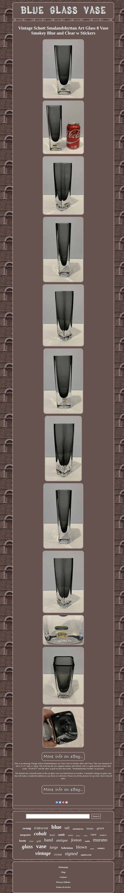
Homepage (63, 867)
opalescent (86, 854)
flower (78, 836)
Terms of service (63, 887)
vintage (43, 853)
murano (100, 839)
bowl (52, 835)
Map (63, 872)
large (54, 847)
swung (27, 828)
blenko (90, 828)
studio (87, 841)
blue (56, 827)
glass (27, 846)
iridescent (41, 828)
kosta (22, 840)
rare (93, 834)
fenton (76, 840)
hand (48, 839)
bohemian (67, 847)
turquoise (25, 834)
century (101, 848)
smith (61, 834)
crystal (58, 854)
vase (41, 846)
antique (62, 840)
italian (70, 835)
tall (67, 828)
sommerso (78, 829)
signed (71, 853)
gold (39, 841)
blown (81, 847)
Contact (63, 877)
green (100, 828)
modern (103, 835)
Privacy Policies (63, 882)
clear (31, 841)
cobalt (40, 833)
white (86, 836)
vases (92, 849)
